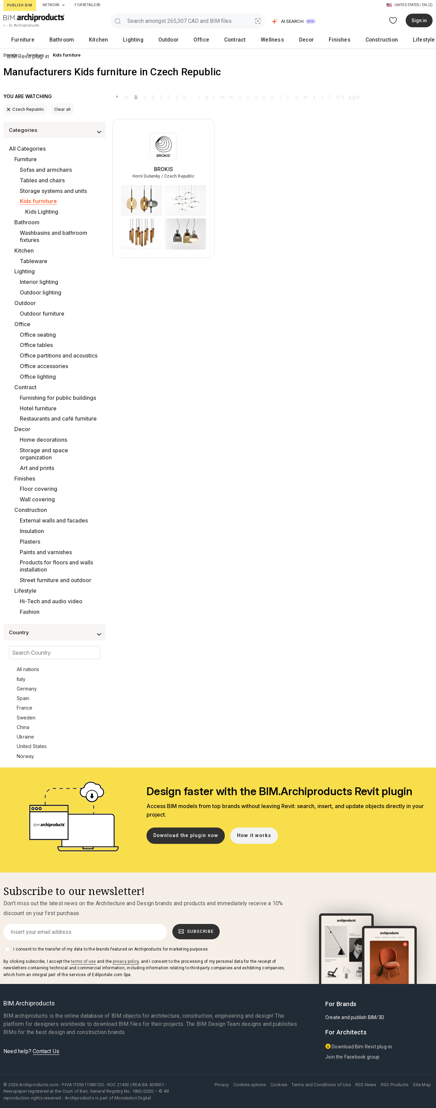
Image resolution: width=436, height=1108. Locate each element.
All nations (28, 669)
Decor (208, 39)
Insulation (32, 531)
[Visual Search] (258, 21)
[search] (118, 21)
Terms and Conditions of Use (321, 1084)
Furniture (16, 39)
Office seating (38, 334)
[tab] (63, 5)
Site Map (422, 1084)
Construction (261, 39)
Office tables (36, 344)
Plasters (30, 541)
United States (32, 746)
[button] (294, 21)
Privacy (222, 1084)
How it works (254, 835)
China (23, 727)
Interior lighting (39, 281)
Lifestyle (292, 39)
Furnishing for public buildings (58, 397)
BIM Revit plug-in (408, 39)
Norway (25, 756)
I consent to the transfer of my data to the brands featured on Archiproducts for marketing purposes (110, 949)
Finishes (231, 39)
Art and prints (37, 468)
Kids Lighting (41, 211)
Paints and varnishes (46, 552)
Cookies (278, 1084)
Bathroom (43, 39)
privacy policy (126, 961)
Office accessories (44, 366)
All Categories (27, 148)
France (24, 708)
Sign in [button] (419, 20)
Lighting (92, 39)
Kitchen (68, 39)
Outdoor (115, 39)
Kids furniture (38, 201)
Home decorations (43, 439)
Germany (27, 689)
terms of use (83, 961)
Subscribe (196, 931)
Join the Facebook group (352, 1057)
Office (137, 39)
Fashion (30, 611)
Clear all (62, 109)
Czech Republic (25, 109)
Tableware (33, 261)
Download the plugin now (185, 835)
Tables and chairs (42, 180)
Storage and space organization (44, 454)
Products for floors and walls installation (56, 566)
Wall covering (37, 499)
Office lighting (38, 376)
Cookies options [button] (249, 1084)
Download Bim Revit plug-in (358, 1046)
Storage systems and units (53, 190)
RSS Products (394, 1084)
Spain (23, 698)
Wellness (185, 39)
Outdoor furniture (42, 313)
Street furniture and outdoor (55, 580)
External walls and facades (54, 520)
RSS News (365, 1084)
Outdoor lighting (40, 292)
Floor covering (38, 488)
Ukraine (25, 737)
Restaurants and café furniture (58, 418)
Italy (21, 679)
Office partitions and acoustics (58, 355)
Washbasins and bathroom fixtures (53, 236)
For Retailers (87, 5)
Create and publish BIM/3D (354, 1017)
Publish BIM (19, 5)
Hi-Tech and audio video (51, 601)
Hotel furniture (38, 408)
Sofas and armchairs (46, 169)
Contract (159, 39)
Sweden (26, 717)
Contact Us (46, 1051)
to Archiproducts (21, 25)
